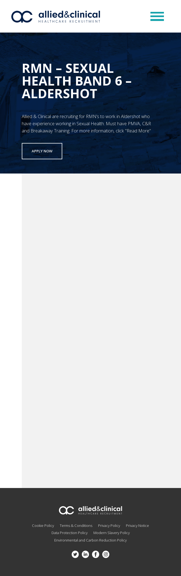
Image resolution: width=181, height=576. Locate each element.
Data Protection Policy (70, 532)
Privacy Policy (109, 525)
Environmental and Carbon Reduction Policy (90, 540)
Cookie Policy (43, 525)
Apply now (42, 151)
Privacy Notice (137, 525)
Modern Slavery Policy (111, 532)
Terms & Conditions (76, 525)
